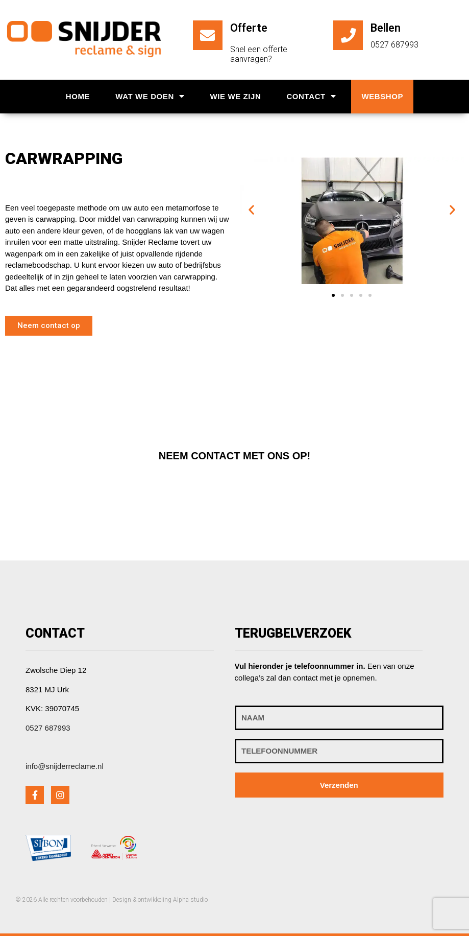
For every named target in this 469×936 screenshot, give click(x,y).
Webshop (382, 96)
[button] (48, 326)
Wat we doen (149, 96)
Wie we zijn (235, 96)
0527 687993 (48, 727)
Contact (311, 96)
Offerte (248, 27)
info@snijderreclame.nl (65, 766)
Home (78, 96)
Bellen (386, 27)
